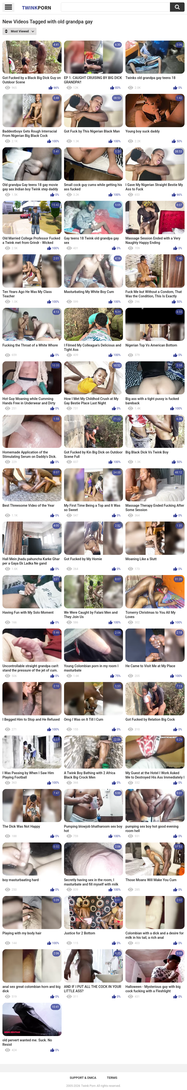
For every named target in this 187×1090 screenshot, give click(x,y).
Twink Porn (88, 1086)
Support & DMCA (83, 1078)
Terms (112, 1078)
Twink (36, 7)
